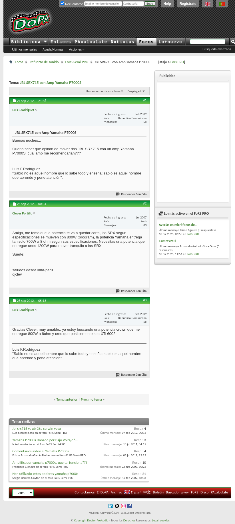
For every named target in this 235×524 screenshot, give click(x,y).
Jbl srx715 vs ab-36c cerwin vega (36, 428)
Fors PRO (177, 62)
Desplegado (134, 91)
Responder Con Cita (131, 194)
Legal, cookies (161, 520)
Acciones (75, 49)
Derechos (129, 520)
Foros (146, 42)
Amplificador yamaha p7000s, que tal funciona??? (49, 462)
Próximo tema (91, 399)
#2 (144, 203)
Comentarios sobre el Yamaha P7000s (40, 451)
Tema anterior (67, 399)
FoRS (194, 492)
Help (167, 4)
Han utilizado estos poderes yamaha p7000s (45, 473)
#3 (144, 300)
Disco (204, 492)
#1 (144, 100)
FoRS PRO (193, 234)
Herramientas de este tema (103, 91)
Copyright (80, 520)
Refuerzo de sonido (44, 62)
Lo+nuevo (170, 42)
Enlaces (61, 42)
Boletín (158, 492)
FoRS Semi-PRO (77, 62)
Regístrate (188, 4)
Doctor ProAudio (97, 520)
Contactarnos (85, 492)
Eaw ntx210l (167, 241)
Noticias (122, 42)
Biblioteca (29, 42)
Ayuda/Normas (53, 49)
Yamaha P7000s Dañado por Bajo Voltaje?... (45, 440)
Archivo (116, 492)
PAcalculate (91, 42)
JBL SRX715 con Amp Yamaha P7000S (50, 82)
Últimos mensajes (24, 49)
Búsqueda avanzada (216, 49)
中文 (147, 492)
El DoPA (102, 492)
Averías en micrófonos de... (178, 225)
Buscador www (177, 492)
